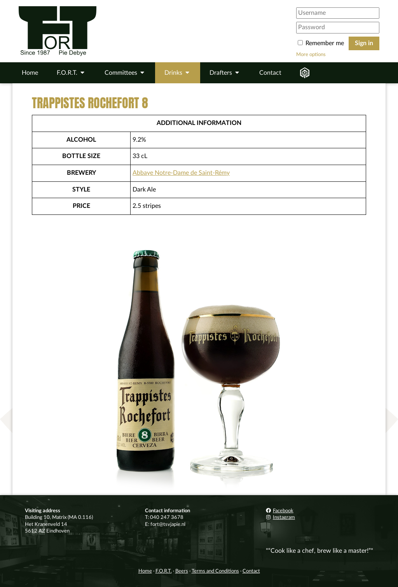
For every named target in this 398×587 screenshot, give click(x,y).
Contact (270, 73)
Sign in (364, 43)
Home (30, 73)
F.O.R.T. (163, 571)
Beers (181, 571)
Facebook (279, 510)
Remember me (322, 43)
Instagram (280, 517)
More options (311, 54)
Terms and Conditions (215, 571)
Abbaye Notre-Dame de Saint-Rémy (181, 173)
